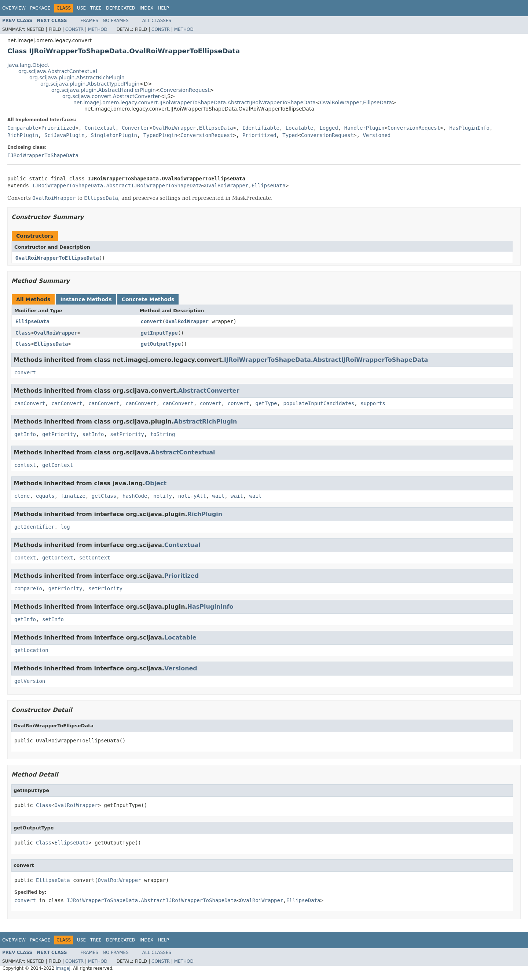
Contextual (100, 128)
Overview (14, 8)
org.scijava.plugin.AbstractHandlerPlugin (103, 90)
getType (266, 403)
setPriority (127, 434)
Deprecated (120, 8)
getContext (57, 465)
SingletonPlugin (114, 135)
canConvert (29, 403)
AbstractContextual (183, 452)
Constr (74, 29)
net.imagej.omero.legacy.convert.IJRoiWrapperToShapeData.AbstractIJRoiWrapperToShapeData (194, 102)
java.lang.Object (28, 65)
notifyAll (192, 496)
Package (40, 8)
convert (151, 321)
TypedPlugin (160, 135)
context (25, 465)
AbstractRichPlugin (205, 421)
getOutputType (161, 344)
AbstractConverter (208, 390)
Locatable (300, 128)
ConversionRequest (184, 90)
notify (162, 496)
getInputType (159, 333)
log (65, 527)
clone (22, 496)
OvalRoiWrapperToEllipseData (57, 258)
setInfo (93, 434)
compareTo (28, 588)
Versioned (376, 135)
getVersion (29, 681)
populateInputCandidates (318, 403)
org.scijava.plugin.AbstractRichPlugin (77, 77)
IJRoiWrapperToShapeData (42, 155)
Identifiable (260, 128)
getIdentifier (34, 527)
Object (156, 483)
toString (162, 434)
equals (45, 496)
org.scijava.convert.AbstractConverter (111, 96)
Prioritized (58, 128)
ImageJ (63, 968)
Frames (90, 20)
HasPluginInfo (469, 128)
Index (147, 8)
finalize (72, 496)
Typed (290, 135)
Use (81, 8)
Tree (96, 8)
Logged (328, 128)
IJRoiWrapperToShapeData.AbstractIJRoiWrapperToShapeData (117, 185)
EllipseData (377, 102)
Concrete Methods (148, 299)
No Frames (116, 20)
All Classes (156, 20)
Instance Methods (85, 299)
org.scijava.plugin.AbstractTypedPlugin (90, 84)
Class (23, 333)
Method (97, 29)
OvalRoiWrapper (341, 102)
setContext (94, 558)
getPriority (59, 434)
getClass (104, 496)
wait (218, 496)
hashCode (134, 496)
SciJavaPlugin (64, 135)
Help (163, 8)
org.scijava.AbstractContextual (57, 71)
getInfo (25, 434)
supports (372, 403)
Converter (136, 128)
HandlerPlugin (364, 128)
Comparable (22, 128)
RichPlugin (22, 135)
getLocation (31, 650)
